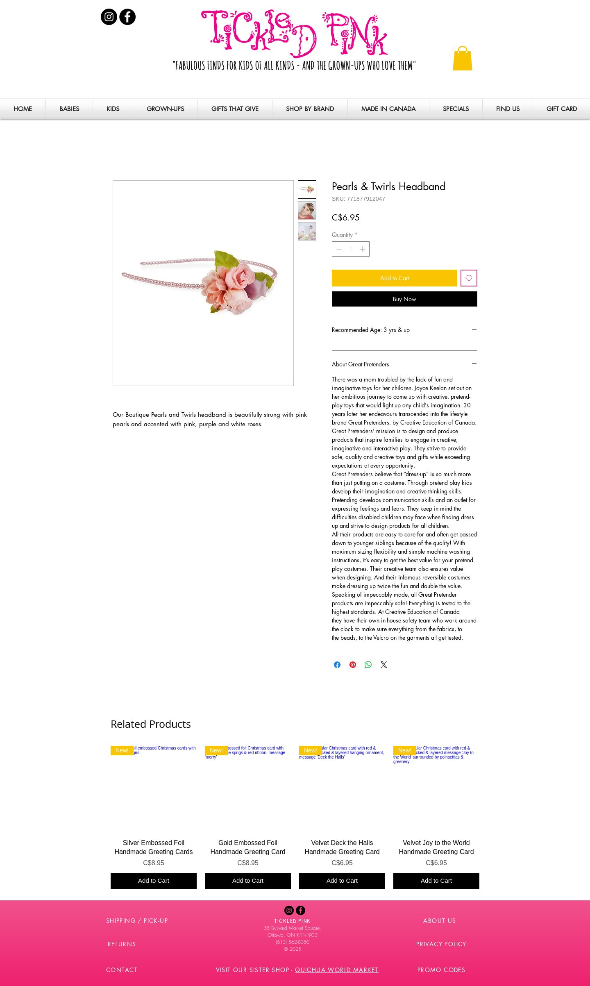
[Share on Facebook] (337, 665)
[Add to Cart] (154, 881)
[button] (462, 58)
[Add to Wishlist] (469, 278)
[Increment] (363, 249)
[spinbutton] (350, 249)
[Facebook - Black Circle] (127, 17)
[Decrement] (338, 249)
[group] (295, 817)
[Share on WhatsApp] (368, 665)
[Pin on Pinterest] (353, 665)
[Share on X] (384, 665)
